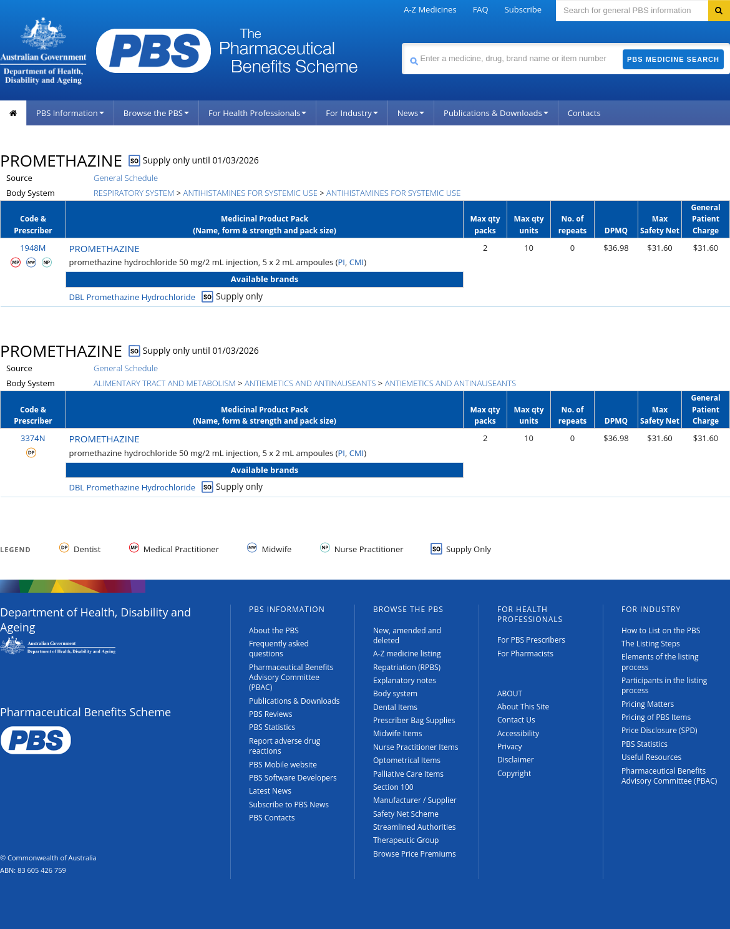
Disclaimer (515, 759)
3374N (33, 438)
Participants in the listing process (664, 685)
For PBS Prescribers (531, 640)
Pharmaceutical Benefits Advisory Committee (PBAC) (291, 677)
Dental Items (395, 707)
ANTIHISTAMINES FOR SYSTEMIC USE (250, 192)
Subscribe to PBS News (289, 804)
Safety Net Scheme (406, 814)
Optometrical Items (406, 760)
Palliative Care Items (408, 774)
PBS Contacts (272, 817)
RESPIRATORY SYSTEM (134, 192)
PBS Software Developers (293, 777)
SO (135, 160)
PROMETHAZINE (104, 248)
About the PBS (274, 630)
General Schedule (126, 177)
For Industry (351, 113)
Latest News (270, 791)
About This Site (523, 706)
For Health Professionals (257, 113)
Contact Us (516, 719)
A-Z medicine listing (407, 653)
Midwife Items (397, 733)
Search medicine (401, 42)
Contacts (584, 113)
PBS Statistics (272, 727)
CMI (356, 262)
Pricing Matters (647, 704)
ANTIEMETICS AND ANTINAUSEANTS (310, 383)
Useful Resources (651, 757)
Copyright (514, 773)
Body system (395, 693)
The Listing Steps (650, 643)
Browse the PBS (156, 113)
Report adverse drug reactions (284, 746)
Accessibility (518, 733)
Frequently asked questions (279, 648)
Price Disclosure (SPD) (659, 730)
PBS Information (70, 113)
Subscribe (523, 9)
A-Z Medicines (430, 9)
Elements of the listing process (660, 661)
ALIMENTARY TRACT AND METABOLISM (165, 383)
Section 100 (393, 787)
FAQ (481, 9)
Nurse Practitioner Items (416, 747)
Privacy (509, 746)
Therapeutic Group (406, 840)
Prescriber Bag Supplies (414, 720)
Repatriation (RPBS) (406, 667)
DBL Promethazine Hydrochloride (132, 297)
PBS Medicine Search (673, 59)
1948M (33, 247)
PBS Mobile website (283, 764)
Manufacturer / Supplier (415, 800)
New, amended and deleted (407, 635)
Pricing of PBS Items (656, 717)
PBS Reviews (271, 714)
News (410, 113)
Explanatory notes (404, 680)
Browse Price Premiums (414, 854)
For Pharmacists (525, 653)
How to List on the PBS (660, 630)
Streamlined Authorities (414, 827)
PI (341, 262)
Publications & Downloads (496, 113)
